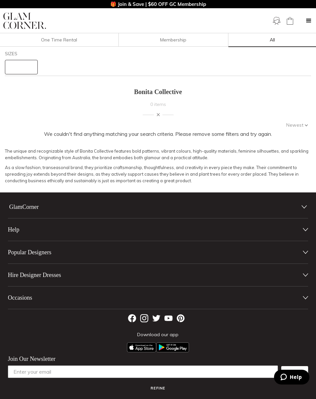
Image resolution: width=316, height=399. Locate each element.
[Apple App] (141, 347)
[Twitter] (156, 318)
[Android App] (172, 347)
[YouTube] (168, 318)
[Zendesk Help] (291, 377)
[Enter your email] (143, 371)
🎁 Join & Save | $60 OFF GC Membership (158, 4)
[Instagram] (144, 318)
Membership (173, 40)
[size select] (21, 67)
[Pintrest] (180, 318)
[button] (309, 21)
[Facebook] (132, 318)
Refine (158, 388)
